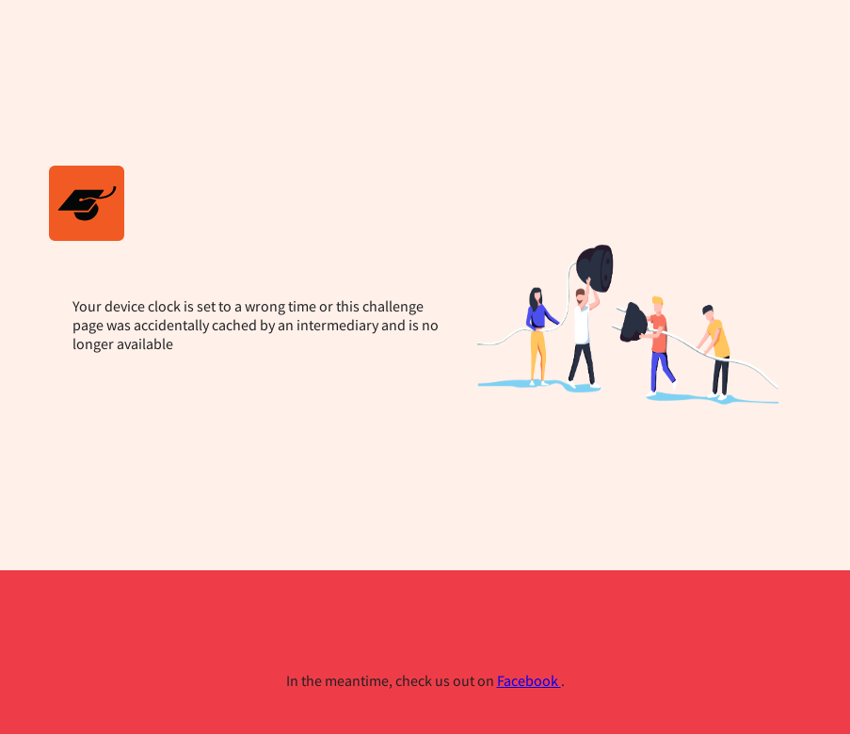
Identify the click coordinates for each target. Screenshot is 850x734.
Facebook (529, 680)
